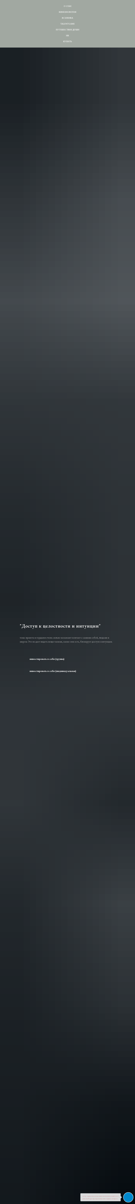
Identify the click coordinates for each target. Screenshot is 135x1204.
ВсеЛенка (67, 18)
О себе (67, 6)
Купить (67, 41)
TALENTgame (67, 23)
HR (67, 35)
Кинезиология (67, 12)
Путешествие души (67, 29)
